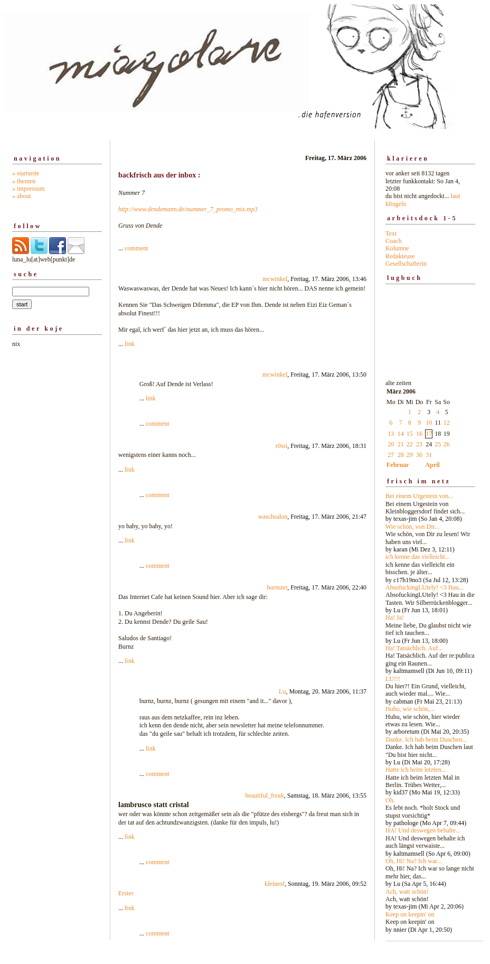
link (130, 344)
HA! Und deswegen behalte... (422, 830)
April (432, 465)
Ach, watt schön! (407, 891)
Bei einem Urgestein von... (419, 496)
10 (429, 422)
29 (410, 454)
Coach (393, 241)
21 (401, 444)
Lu (282, 691)
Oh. (390, 800)
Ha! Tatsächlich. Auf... (413, 648)
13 (391, 433)
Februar (398, 465)
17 (429, 433)
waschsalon (272, 516)
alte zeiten (430, 653)
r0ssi (282, 446)
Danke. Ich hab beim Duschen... (426, 739)
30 (419, 454)
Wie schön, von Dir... (412, 526)
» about (21, 196)
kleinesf (275, 883)
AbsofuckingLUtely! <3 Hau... (424, 587)
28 (401, 454)
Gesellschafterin (406, 263)
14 (401, 433)
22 (410, 444)
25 (438, 444)
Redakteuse (399, 256)
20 (391, 444)
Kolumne (397, 248)
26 (447, 444)
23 (419, 444)
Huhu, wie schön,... (410, 709)
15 (410, 433)
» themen (23, 181)
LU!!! (392, 678)
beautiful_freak (264, 795)
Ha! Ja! (394, 617)
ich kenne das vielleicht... (417, 556)
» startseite (26, 173)
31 (429, 454)
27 (391, 454)
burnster (277, 587)
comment (136, 248)
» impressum (28, 188)
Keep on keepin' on (409, 914)
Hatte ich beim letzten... (415, 769)
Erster (126, 893)
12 (447, 422)
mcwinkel (274, 279)
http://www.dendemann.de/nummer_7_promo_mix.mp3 (188, 209)
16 (419, 433)
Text (391, 233)
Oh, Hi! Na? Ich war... (413, 861)
